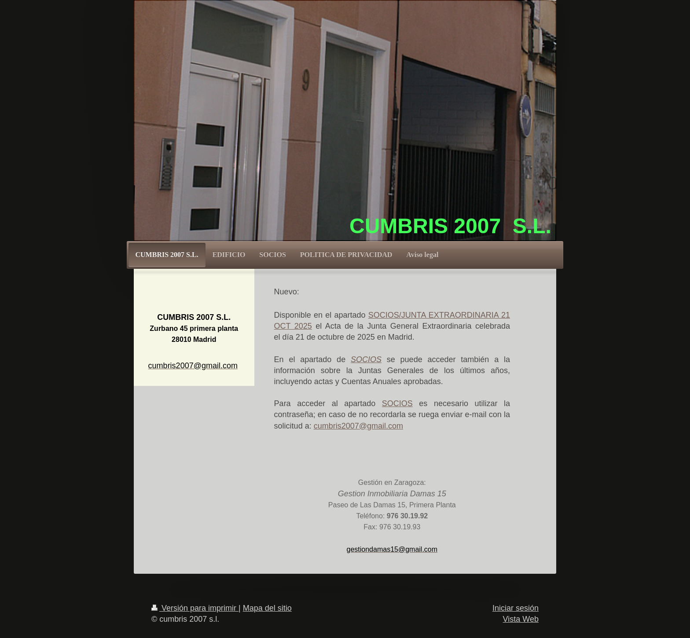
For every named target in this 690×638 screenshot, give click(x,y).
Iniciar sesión (515, 608)
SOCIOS (397, 403)
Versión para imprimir (195, 608)
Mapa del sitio (267, 608)
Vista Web (521, 619)
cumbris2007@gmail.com (358, 426)
